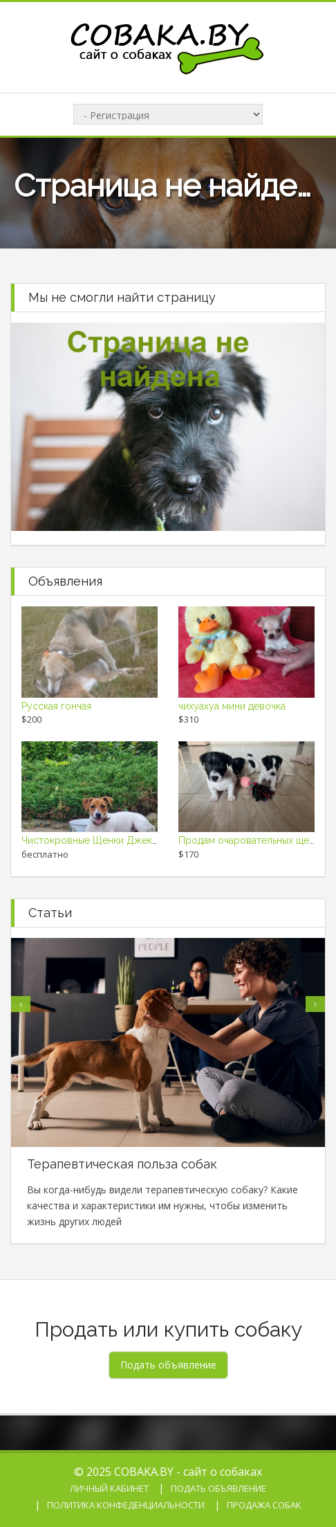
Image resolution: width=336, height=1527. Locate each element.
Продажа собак (264, 1505)
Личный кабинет (109, 1488)
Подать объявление (218, 1488)
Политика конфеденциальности (126, 1505)
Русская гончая (56, 706)
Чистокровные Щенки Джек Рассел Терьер (122, 840)
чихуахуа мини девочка (232, 706)
